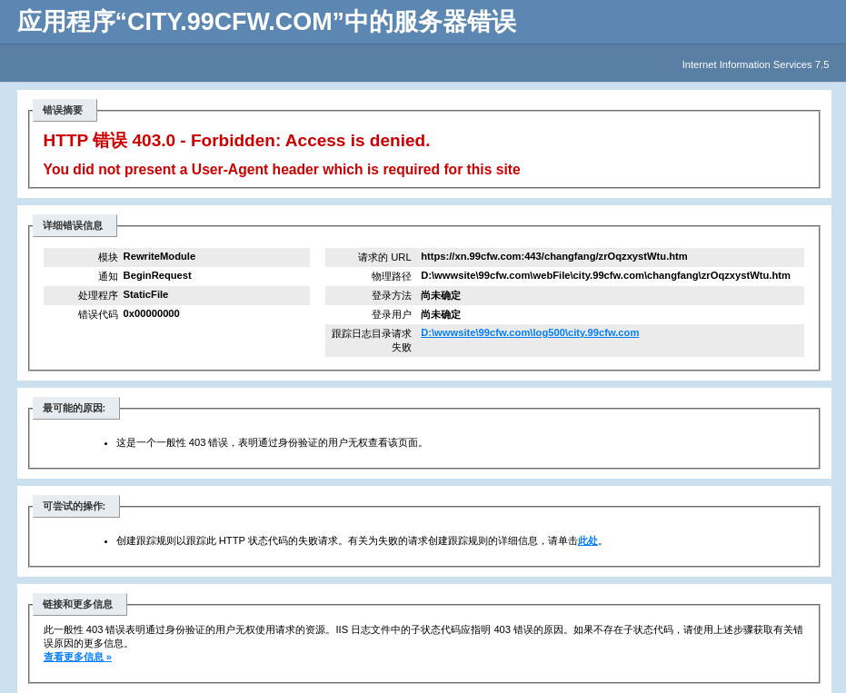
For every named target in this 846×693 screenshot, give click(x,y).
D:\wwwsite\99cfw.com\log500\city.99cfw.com (530, 332)
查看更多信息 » (78, 656)
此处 (588, 540)
